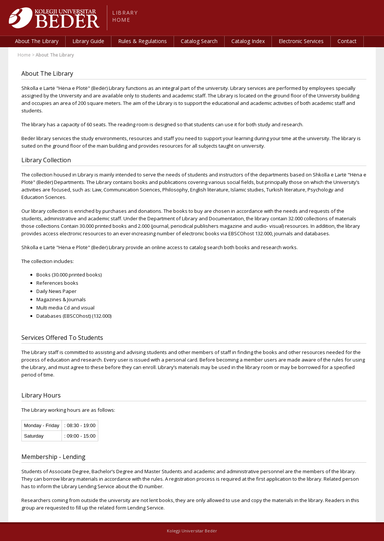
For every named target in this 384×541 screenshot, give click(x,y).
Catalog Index (248, 41)
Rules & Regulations (142, 41)
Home (24, 55)
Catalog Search (199, 41)
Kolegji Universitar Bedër (192, 531)
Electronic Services (301, 41)
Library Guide (88, 41)
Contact (347, 41)
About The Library (36, 41)
